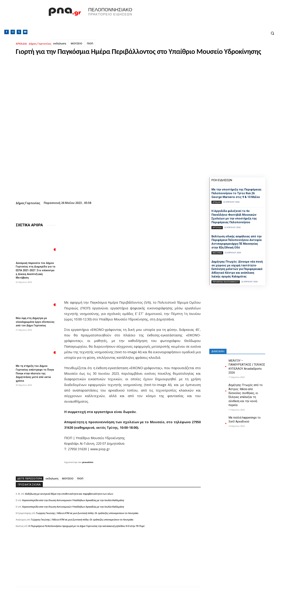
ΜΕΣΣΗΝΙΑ (217, 253)
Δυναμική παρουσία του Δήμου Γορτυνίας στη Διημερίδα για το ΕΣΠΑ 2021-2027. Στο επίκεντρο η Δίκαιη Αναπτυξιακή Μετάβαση (36, 269)
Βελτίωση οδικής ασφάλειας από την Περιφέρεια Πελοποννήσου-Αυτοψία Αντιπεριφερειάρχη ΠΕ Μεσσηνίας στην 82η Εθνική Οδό (236, 242)
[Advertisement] (108, 562)
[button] (272, 33)
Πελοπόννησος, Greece (190, 17)
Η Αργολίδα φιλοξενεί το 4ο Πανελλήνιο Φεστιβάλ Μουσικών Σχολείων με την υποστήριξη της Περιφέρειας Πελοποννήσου (234, 216)
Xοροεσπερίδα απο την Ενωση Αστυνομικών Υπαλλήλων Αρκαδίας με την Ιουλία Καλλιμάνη (73, 500)
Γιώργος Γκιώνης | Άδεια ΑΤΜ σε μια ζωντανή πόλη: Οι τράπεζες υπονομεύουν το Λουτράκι (87, 513)
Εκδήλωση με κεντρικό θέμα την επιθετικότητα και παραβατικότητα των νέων (69, 493)
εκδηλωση (59, 43)
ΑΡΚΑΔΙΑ (21, 43)
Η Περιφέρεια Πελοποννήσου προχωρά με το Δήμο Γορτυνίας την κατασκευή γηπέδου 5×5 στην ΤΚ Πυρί (86, 526)
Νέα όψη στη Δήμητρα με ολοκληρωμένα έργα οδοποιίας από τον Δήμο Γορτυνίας (33, 322)
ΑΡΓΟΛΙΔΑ (217, 227)
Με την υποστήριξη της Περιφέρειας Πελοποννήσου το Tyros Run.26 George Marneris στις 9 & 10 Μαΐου (236, 193)
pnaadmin (87, 462)
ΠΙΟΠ (90, 43)
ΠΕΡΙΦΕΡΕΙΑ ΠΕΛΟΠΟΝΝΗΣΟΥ (226, 282)
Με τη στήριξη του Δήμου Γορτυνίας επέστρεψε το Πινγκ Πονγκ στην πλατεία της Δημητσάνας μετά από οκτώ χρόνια (33, 374)
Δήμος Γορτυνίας (40, 43)
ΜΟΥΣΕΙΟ (76, 43)
